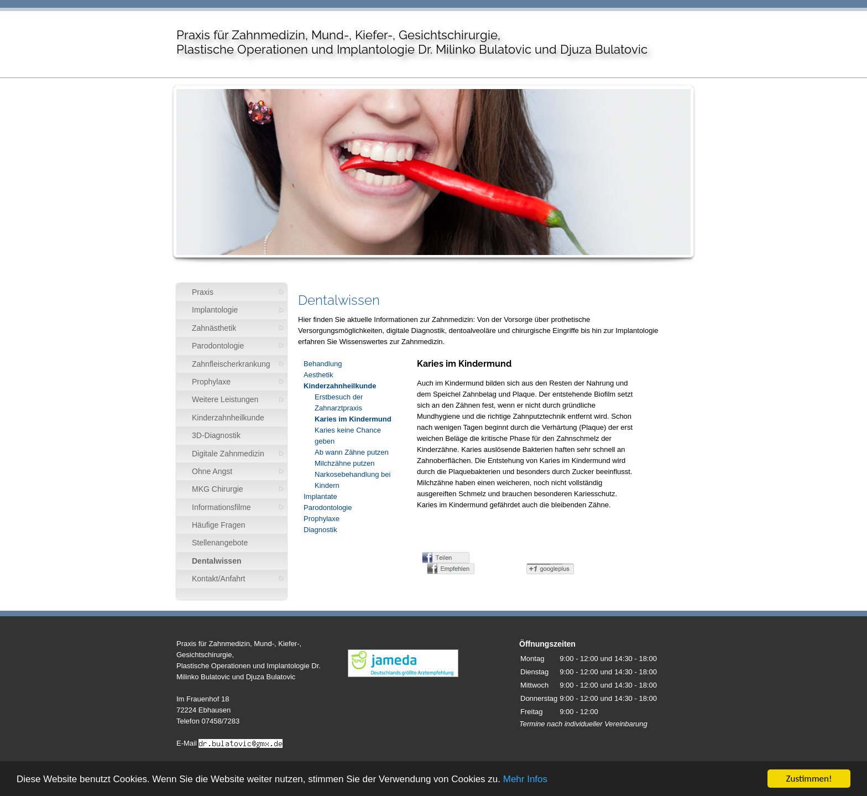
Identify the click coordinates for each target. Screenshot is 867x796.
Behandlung (323, 364)
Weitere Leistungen (225, 399)
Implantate (320, 496)
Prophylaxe (211, 381)
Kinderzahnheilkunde (228, 417)
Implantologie (215, 309)
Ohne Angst (212, 471)
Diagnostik (320, 530)
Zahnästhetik (214, 328)
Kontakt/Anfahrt (219, 578)
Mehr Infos (525, 779)
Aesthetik (318, 375)
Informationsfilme (221, 507)
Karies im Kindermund (353, 419)
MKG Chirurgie (217, 489)
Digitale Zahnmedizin (228, 453)
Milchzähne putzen (344, 463)
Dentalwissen (216, 560)
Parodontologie (218, 345)
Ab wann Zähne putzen (352, 452)
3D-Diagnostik (216, 435)
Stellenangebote (220, 542)
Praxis (202, 292)
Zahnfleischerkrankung (231, 364)
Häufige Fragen (219, 525)
